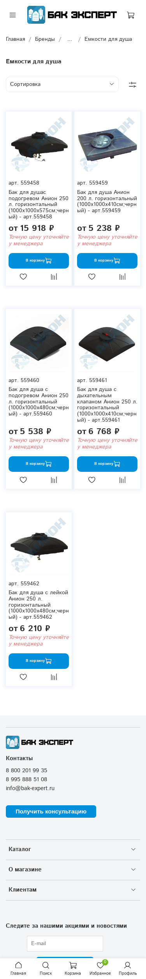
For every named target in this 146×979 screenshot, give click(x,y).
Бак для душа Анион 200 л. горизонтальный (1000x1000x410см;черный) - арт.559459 (107, 201)
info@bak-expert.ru (30, 788)
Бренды (45, 39)
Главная (15, 39)
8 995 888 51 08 (26, 779)
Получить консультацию (51, 811)
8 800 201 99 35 (26, 770)
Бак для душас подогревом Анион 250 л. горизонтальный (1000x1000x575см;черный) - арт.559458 (39, 204)
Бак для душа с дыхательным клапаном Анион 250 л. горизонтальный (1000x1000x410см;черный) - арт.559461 (107, 405)
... (69, 39)
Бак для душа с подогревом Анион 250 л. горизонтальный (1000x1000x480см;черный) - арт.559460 (39, 402)
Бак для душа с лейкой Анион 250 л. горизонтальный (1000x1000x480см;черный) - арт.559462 (39, 605)
